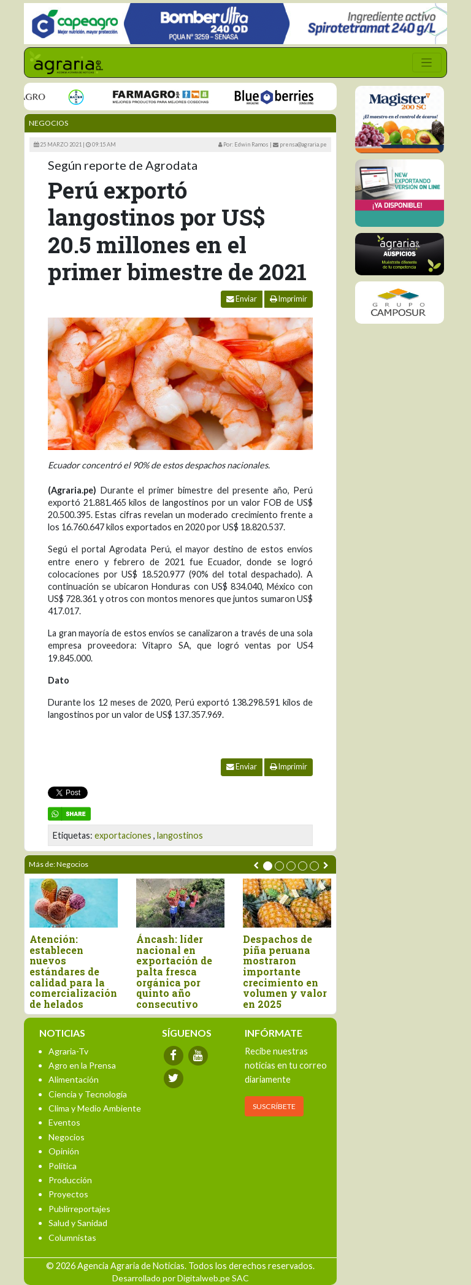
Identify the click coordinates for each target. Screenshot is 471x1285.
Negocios (48, 123)
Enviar (241, 298)
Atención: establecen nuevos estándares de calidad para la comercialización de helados (73, 971)
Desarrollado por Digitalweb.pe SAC (180, 1278)
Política (62, 1166)
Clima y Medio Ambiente (94, 1108)
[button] (268, 866)
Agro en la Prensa (82, 1065)
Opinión (63, 1151)
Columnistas (72, 1237)
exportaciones (122, 835)
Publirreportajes (79, 1208)
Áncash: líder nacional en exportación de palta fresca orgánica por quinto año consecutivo (174, 971)
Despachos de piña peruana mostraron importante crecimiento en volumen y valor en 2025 (285, 971)
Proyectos (68, 1194)
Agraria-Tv (68, 1051)
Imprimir (288, 298)
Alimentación (73, 1079)
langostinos (180, 835)
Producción (70, 1180)
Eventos (64, 1122)
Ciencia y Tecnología (87, 1094)
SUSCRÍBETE (274, 1106)
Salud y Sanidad (77, 1223)
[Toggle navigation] (427, 62)
